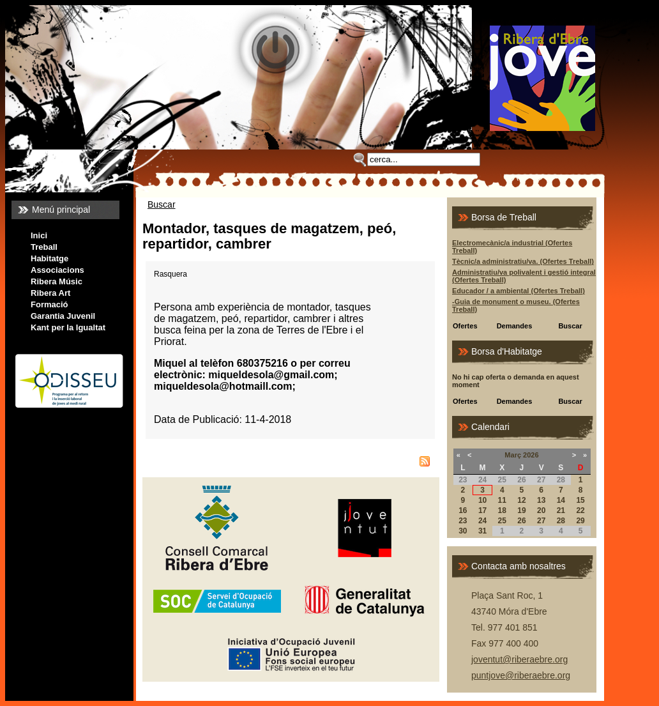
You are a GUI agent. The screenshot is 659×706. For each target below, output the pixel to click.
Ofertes (465, 326)
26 (521, 520)
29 (580, 520)
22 (580, 510)
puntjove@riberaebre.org (520, 675)
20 (541, 510)
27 (541, 520)
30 (462, 530)
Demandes (515, 326)
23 (462, 520)
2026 (530, 455)
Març (512, 455)
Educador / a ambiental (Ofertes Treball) (518, 291)
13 (541, 500)
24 (482, 520)
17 (482, 510)
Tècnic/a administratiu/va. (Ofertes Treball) (523, 261)
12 (521, 500)
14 (561, 500)
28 (561, 520)
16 (462, 510)
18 (502, 510)
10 (482, 500)
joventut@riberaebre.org (519, 659)
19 (521, 510)
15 (580, 500)
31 (482, 530)
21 (561, 510)
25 (502, 520)
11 (502, 500)
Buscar (162, 204)
